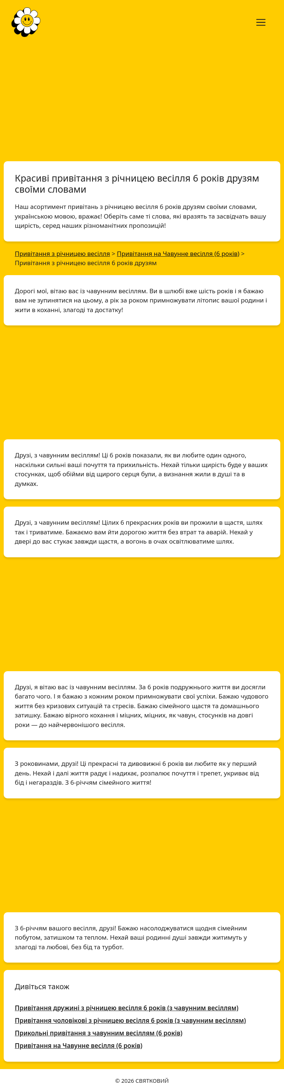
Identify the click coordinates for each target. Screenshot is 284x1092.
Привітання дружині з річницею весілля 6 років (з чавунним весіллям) (127, 1008)
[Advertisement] (142, 99)
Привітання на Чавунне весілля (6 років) (78, 1045)
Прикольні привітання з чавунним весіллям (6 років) (98, 1033)
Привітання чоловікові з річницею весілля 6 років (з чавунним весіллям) (130, 1020)
